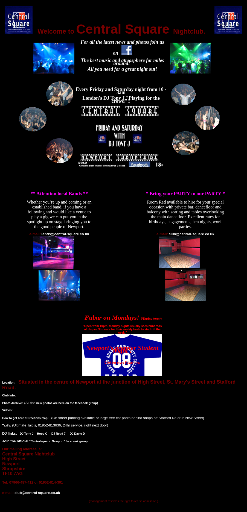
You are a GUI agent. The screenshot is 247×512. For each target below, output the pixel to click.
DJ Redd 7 (58, 433)
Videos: (7, 410)
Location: (8, 382)
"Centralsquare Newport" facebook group (58, 441)
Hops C (42, 433)
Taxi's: (6, 425)
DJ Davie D (77, 433)
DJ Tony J (27, 433)
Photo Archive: (12, 403)
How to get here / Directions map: (25, 418)
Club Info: (9, 395)
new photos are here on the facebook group (66, 403)
